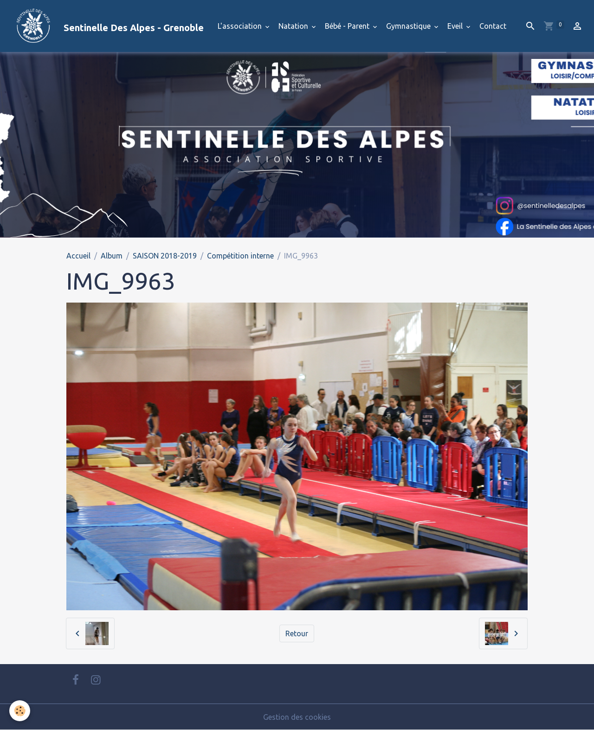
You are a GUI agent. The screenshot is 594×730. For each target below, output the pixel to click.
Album (112, 256)
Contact (492, 26)
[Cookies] (19, 710)
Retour (296, 633)
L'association (241, 26)
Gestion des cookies (297, 717)
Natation (294, 26)
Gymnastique (409, 26)
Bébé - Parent (348, 26)
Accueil (78, 256)
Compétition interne (240, 256)
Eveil (456, 26)
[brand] (105, 26)
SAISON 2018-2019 (165, 256)
